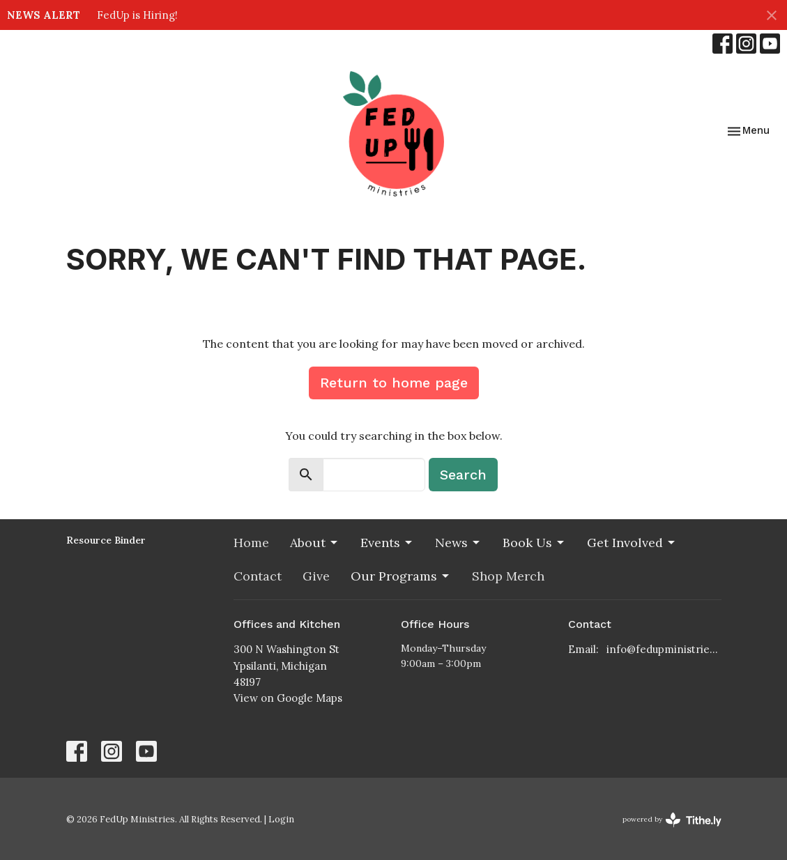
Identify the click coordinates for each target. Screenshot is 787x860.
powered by (671, 820)
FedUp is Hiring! (137, 15)
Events (387, 543)
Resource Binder (106, 540)
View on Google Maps (288, 698)
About (314, 543)
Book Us (534, 543)
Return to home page (394, 382)
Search (463, 474)
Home (251, 543)
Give (316, 576)
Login (281, 819)
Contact (258, 576)
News (458, 543)
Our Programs (401, 576)
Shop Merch (508, 576)
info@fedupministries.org (663, 649)
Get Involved (632, 543)
